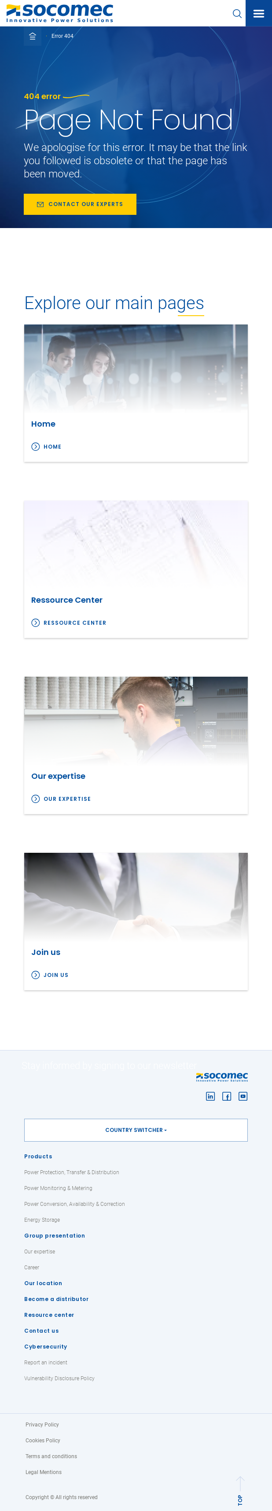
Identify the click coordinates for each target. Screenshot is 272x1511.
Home (53, 446)
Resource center (49, 1315)
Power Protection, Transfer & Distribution (71, 1172)
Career (31, 1267)
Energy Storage (42, 1220)
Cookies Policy (43, 1440)
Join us (56, 975)
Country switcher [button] (134, 1130)
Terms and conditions (51, 1456)
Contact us (41, 1330)
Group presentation (54, 1235)
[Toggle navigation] (259, 13)
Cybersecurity (45, 1346)
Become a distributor (56, 1299)
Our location (43, 1283)
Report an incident (45, 1363)
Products (38, 1156)
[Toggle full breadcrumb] (32, 36)
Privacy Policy (42, 1425)
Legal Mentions (44, 1472)
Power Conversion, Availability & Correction (74, 1204)
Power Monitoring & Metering (58, 1188)
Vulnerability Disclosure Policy (59, 1378)
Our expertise (67, 799)
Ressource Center (75, 623)
